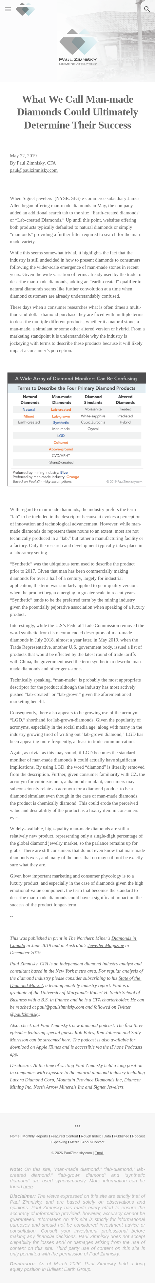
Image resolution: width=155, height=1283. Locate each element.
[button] (8, 9)
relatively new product (31, 836)
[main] (77, 112)
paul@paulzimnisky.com (34, 170)
